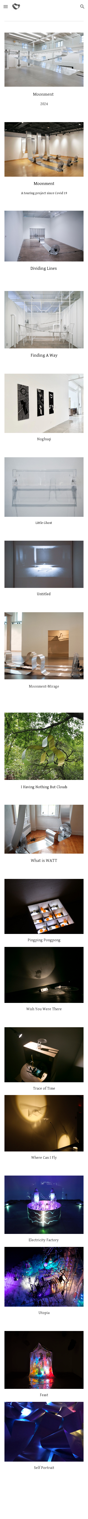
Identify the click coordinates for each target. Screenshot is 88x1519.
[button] (5, 6)
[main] (44, 99)
